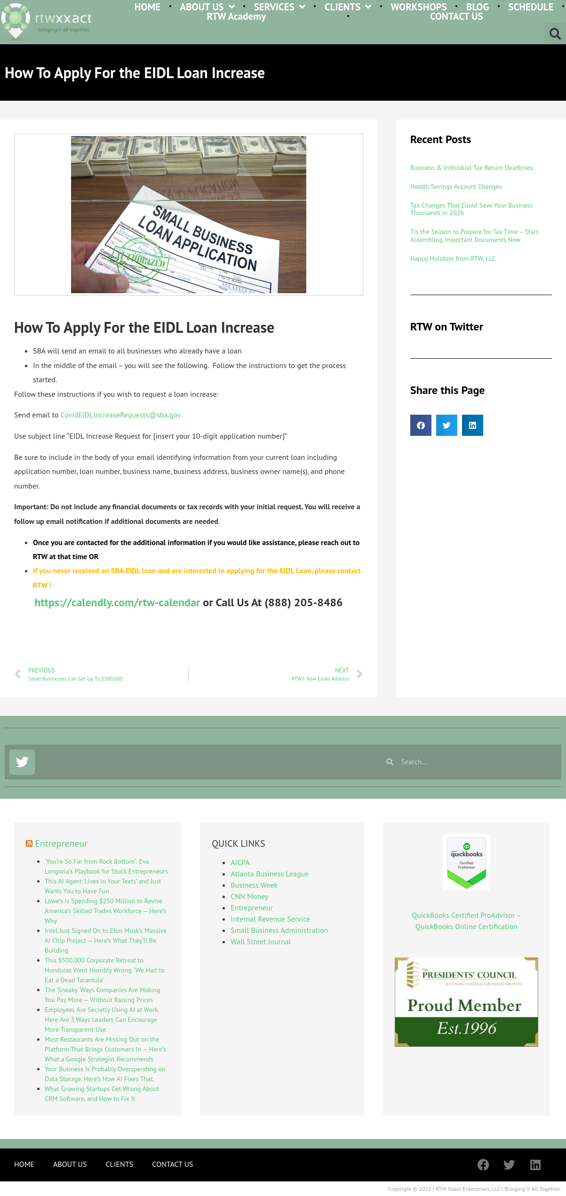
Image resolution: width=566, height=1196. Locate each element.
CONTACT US (456, 16)
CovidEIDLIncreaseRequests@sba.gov (121, 414)
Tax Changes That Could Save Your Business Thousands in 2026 (471, 209)
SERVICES (279, 7)
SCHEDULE (530, 7)
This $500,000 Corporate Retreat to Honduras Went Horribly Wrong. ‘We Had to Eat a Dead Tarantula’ (104, 970)
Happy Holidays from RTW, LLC (452, 258)
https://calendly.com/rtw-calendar (117, 602)
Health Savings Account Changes (456, 186)
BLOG (477, 7)
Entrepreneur (61, 843)
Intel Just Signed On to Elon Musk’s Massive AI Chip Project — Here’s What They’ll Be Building (106, 940)
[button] (555, 33)
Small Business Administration (279, 930)
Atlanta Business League (270, 873)
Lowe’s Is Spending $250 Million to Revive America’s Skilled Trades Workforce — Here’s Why (105, 911)
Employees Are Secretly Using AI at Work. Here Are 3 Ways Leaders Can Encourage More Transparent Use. (102, 1019)
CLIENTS (348, 7)
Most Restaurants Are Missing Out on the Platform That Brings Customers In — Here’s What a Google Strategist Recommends (105, 1049)
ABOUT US (207, 7)
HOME (148, 7)
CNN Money (249, 896)
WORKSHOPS (419, 7)
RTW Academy (236, 16)
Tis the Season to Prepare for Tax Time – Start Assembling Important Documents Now (474, 235)
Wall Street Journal (261, 941)
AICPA (240, 862)
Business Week (254, 885)
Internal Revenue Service (270, 918)
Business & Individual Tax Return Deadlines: (472, 167)
